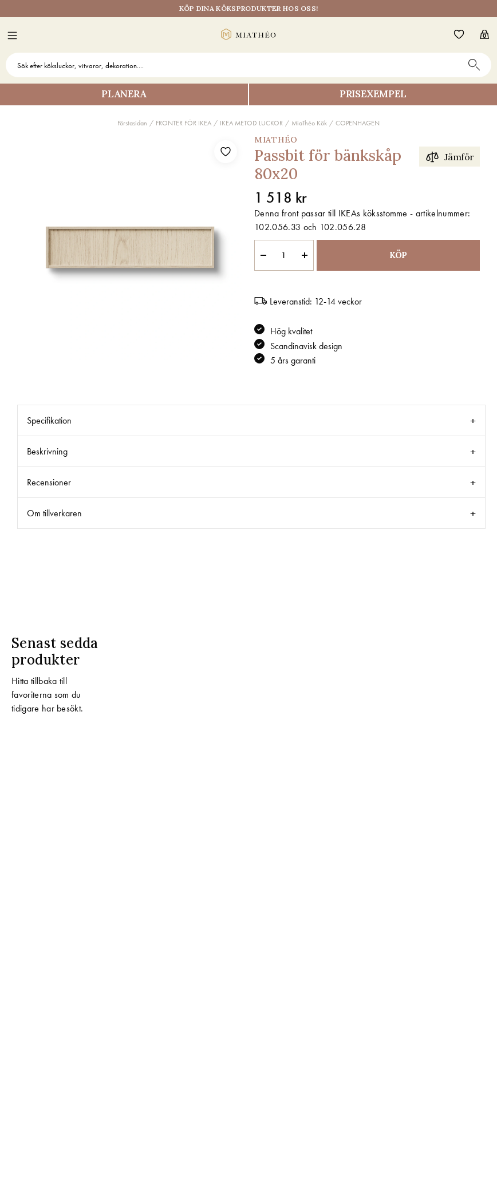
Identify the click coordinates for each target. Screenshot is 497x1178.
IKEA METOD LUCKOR (251, 123)
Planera (123, 94)
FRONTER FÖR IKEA (183, 123)
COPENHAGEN (358, 123)
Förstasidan (132, 123)
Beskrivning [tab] (47, 451)
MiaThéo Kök (309, 123)
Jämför (449, 156)
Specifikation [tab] (49, 420)
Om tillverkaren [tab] (54, 513)
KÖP (398, 255)
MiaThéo (276, 140)
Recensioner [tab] (49, 482)
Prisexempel (373, 94)
